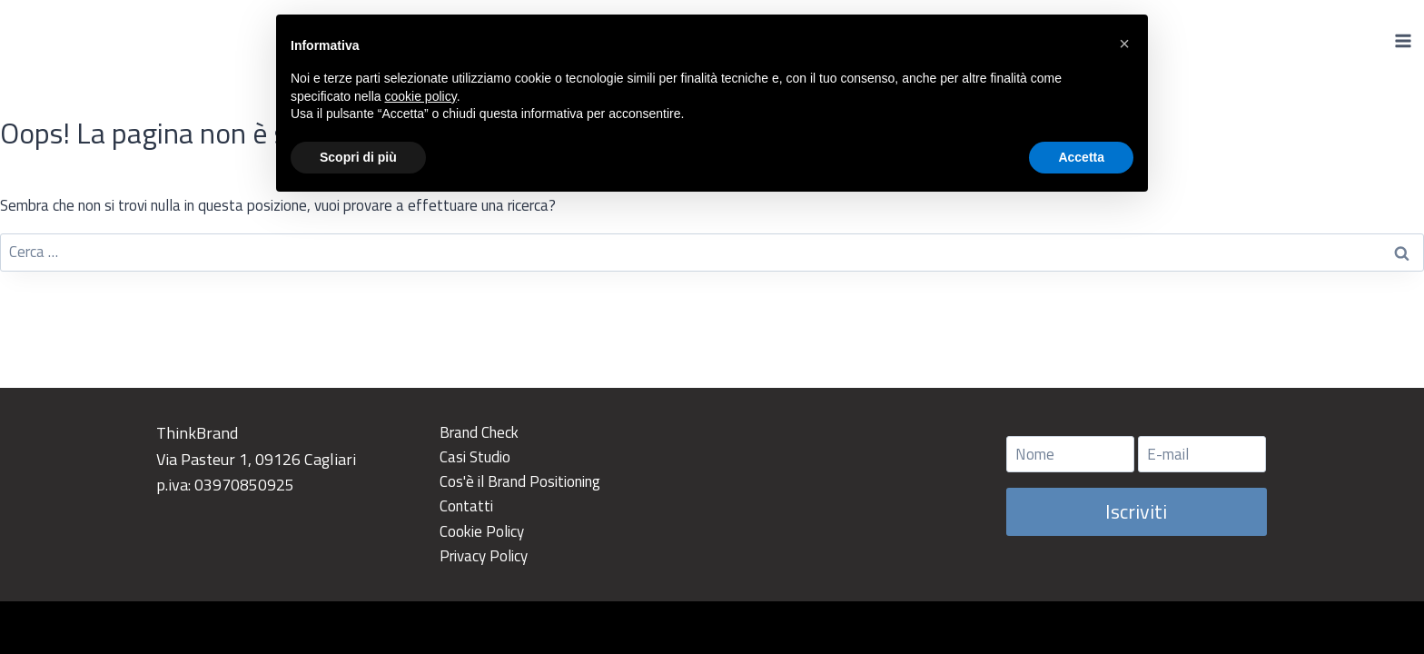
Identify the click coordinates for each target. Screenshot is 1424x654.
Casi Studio (475, 457)
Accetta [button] (1081, 157)
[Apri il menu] (1402, 40)
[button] (1124, 43)
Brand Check (479, 432)
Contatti (466, 506)
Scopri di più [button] (358, 157)
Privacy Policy (484, 556)
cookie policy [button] (421, 96)
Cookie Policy (482, 531)
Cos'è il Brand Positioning (520, 481)
